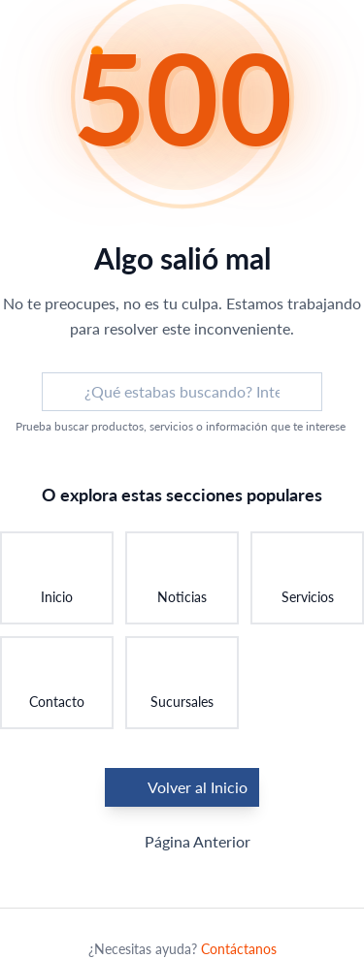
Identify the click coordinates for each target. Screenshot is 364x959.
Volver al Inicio (182, 787)
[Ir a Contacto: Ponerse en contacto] (57, 682)
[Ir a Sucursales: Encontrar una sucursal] (182, 682)
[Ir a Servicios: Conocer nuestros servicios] (307, 577)
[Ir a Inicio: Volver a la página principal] (57, 577)
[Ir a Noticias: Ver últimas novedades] (182, 577)
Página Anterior (182, 841)
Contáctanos (239, 949)
